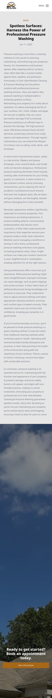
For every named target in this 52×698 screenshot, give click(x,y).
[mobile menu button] (47, 6)
